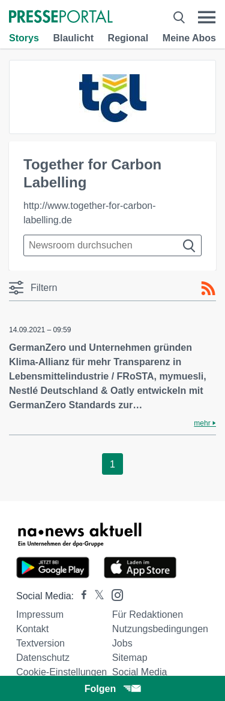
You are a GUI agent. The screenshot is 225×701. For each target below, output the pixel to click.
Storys (24, 38)
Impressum (40, 614)
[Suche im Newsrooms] (112, 245)
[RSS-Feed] (208, 288)
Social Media (139, 672)
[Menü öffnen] (206, 17)
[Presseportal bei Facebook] (80, 596)
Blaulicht (73, 38)
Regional (128, 38)
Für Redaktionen (147, 614)
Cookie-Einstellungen (61, 672)
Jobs (122, 643)
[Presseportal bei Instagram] (113, 594)
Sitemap (130, 658)
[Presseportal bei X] (95, 596)
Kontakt (32, 629)
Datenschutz (43, 658)
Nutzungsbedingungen (160, 629)
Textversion (40, 643)
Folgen (112, 689)
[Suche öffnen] (179, 17)
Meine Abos (189, 38)
